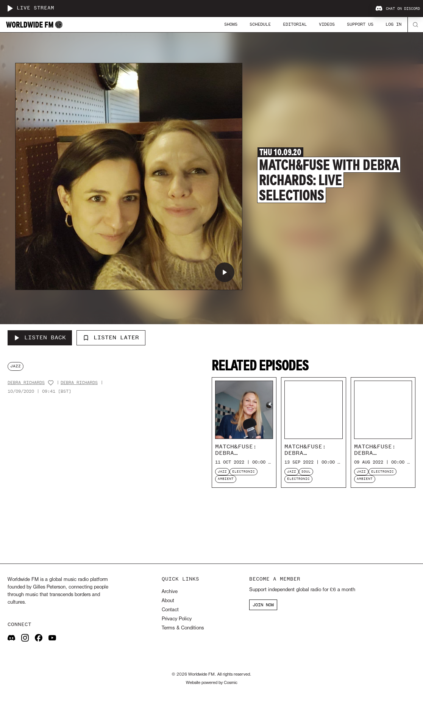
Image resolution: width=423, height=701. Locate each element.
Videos (327, 24)
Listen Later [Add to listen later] (111, 337)
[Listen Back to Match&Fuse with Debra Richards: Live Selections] (40, 337)
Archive (170, 592)
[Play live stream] (10, 8)
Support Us (360, 24)
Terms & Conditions (183, 628)
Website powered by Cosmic (211, 683)
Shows (230, 24)
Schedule (260, 24)
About (168, 601)
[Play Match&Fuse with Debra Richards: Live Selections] (224, 272)
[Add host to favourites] (51, 383)
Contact (170, 610)
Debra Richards (26, 382)
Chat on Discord (397, 8)
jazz (15, 366)
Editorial (295, 24)
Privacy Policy (177, 619)
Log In (393, 24)
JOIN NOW (263, 604)
